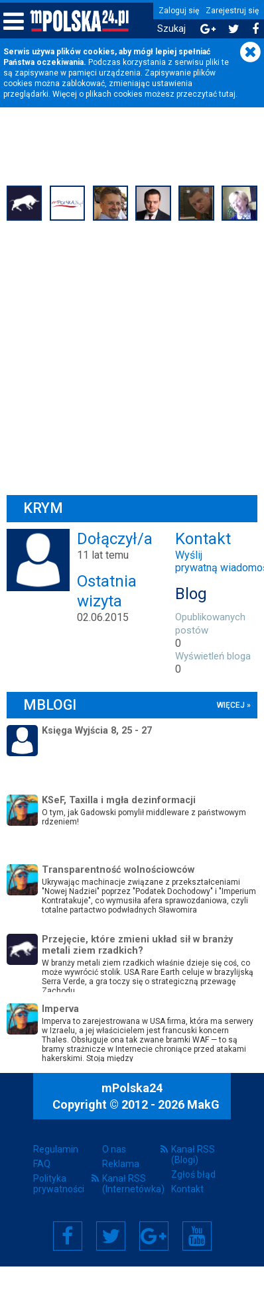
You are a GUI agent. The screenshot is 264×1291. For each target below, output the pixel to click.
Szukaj (171, 28)
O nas (114, 1149)
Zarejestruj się (232, 10)
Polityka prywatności (58, 1183)
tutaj (227, 94)
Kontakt (187, 1189)
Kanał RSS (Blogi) (193, 1154)
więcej (231, 705)
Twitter (110, 1236)
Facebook (67, 1236)
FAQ (41, 1163)
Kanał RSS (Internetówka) (132, 1183)
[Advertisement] (124, 356)
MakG (203, 1104)
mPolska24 (132, 1088)
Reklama (120, 1163)
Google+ (153, 1236)
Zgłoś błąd (193, 1174)
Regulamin (55, 1149)
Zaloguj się (179, 10)
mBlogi (49, 705)
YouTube (197, 1236)
